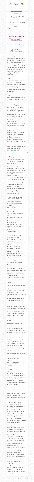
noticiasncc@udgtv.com (18, 159)
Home (7, 16)
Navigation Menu (16, 13)
